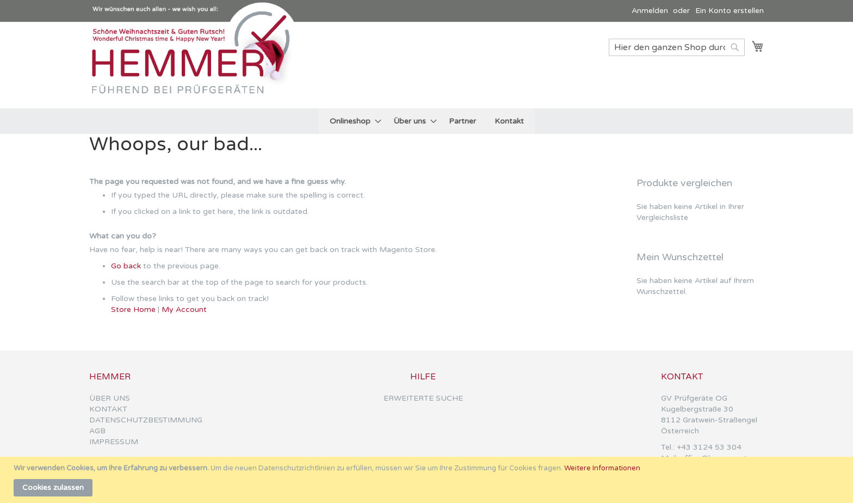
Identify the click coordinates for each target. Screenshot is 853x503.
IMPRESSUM (113, 441)
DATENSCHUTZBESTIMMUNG (145, 420)
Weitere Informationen (602, 468)
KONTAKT (108, 409)
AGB (97, 430)
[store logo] (195, 64)
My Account (184, 309)
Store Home (133, 309)
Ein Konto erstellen (729, 10)
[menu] (427, 121)
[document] (428, 479)
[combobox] (677, 47)
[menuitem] (352, 121)
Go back (126, 266)
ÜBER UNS (109, 398)
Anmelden (650, 10)
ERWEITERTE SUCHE (423, 398)
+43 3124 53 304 (709, 447)
